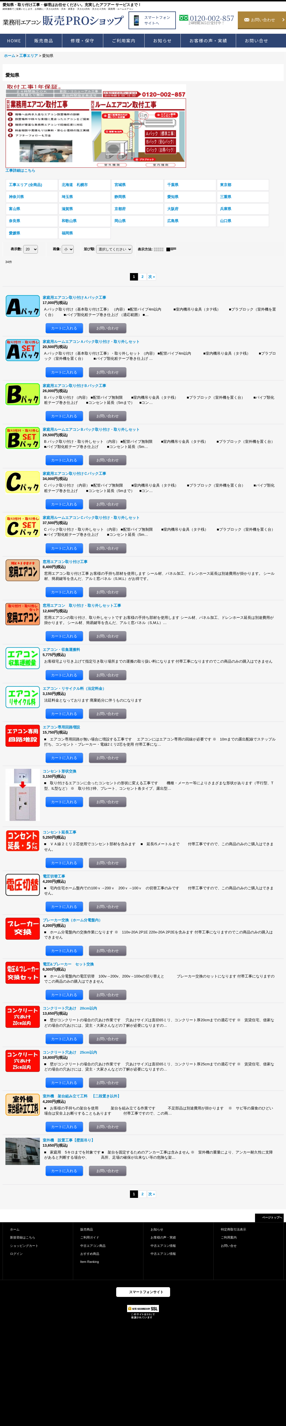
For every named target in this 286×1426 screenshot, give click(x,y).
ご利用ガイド (89, 1237)
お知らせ (157, 1229)
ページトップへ (272, 1217)
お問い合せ (229, 1245)
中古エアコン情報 (163, 1245)
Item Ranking (89, 1261)
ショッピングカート (24, 1245)
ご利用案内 (229, 1237)
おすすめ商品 (89, 1253)
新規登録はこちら (22, 1237)
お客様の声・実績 (163, 1237)
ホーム (15, 1229)
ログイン (16, 1253)
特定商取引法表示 (233, 1229)
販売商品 (86, 1229)
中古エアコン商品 (93, 1245)
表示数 (16, 249)
